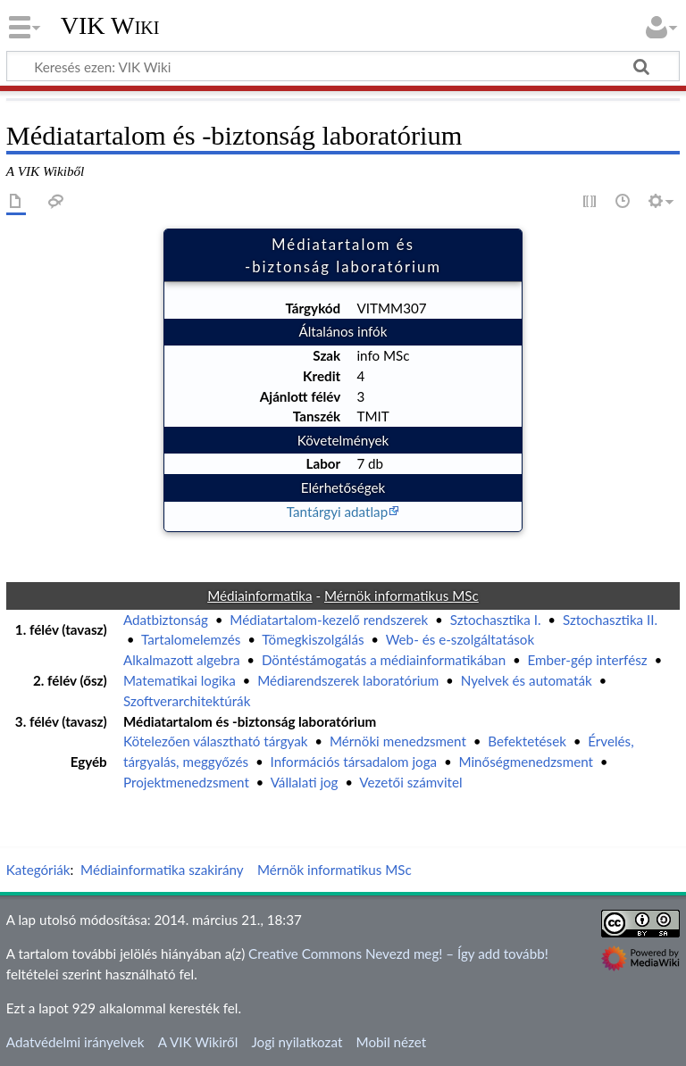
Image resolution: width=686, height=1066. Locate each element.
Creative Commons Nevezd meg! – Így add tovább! (398, 953)
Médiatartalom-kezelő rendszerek (329, 620)
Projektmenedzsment (186, 782)
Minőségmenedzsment (525, 762)
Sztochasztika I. (495, 620)
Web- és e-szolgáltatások (460, 639)
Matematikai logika (179, 680)
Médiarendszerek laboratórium (348, 680)
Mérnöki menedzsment (398, 741)
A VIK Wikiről (198, 1042)
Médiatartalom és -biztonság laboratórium (249, 721)
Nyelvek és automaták (526, 680)
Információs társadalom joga (354, 762)
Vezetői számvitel (410, 782)
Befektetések (527, 741)
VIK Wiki (110, 25)
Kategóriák (38, 870)
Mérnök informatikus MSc (334, 870)
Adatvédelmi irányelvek (75, 1042)
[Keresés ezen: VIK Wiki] (343, 66)
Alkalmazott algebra (181, 660)
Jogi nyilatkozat (296, 1042)
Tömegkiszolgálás (313, 639)
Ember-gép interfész (588, 660)
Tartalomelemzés (190, 639)
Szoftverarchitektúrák (186, 701)
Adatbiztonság (165, 620)
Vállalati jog (305, 782)
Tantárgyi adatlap (337, 512)
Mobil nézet (391, 1042)
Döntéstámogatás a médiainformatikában (384, 660)
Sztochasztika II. (610, 620)
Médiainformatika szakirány (162, 870)
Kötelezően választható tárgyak (215, 741)
